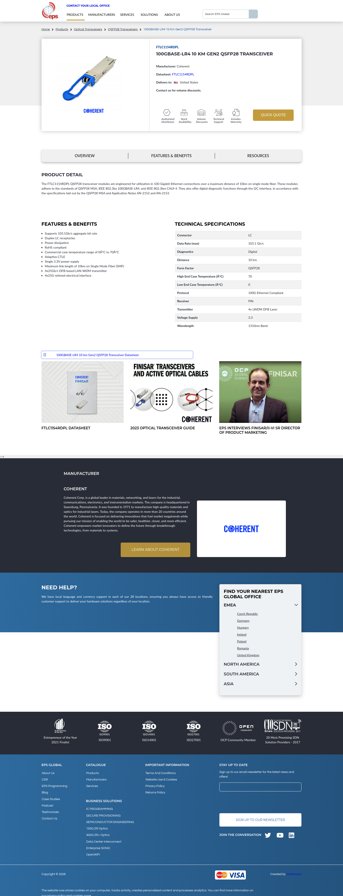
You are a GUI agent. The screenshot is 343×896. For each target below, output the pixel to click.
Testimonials (50, 809)
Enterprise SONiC (98, 843)
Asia (229, 684)
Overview (84, 155)
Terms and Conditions (160, 773)
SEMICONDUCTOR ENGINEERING (110, 819)
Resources (258, 155)
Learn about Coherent (155, 550)
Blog (45, 791)
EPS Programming (54, 785)
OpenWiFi (93, 849)
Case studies (51, 797)
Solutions (149, 14)
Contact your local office (88, 5)
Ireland (242, 635)
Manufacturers (101, 14)
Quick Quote (273, 115)
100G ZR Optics (97, 825)
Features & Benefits (171, 155)
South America (241, 674)
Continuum (294, 869)
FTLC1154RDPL (183, 74)
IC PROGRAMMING (99, 807)
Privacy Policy (154, 785)
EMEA (230, 605)
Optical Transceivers (88, 29)
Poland (242, 641)
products (75, 14)
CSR (45, 779)
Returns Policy (155, 791)
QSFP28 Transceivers (123, 29)
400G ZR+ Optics (97, 831)
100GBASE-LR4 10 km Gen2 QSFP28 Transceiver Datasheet (97, 355)
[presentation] (253, 802)
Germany (243, 621)
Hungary (243, 628)
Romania (243, 648)
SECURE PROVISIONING (103, 813)
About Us (172, 14)
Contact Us (49, 815)
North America (242, 664)
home (46, 29)
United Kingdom (248, 655)
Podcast (47, 803)
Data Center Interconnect (103, 837)
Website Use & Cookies (161, 779)
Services (127, 14)
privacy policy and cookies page (69, 890)
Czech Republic (247, 614)
